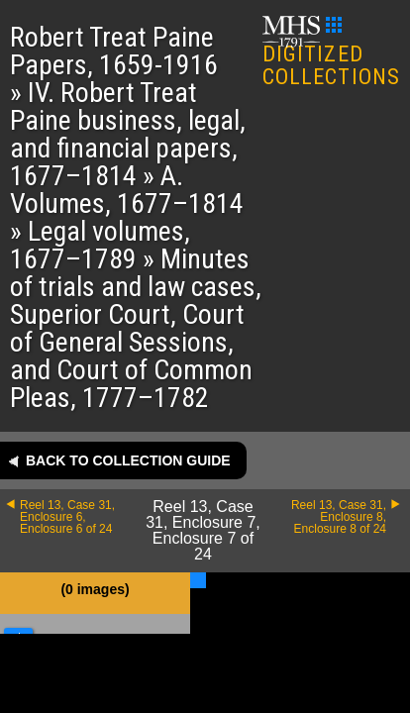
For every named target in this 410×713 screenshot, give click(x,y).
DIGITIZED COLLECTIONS (331, 53)
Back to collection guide (128, 460)
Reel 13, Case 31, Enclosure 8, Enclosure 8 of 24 (338, 517)
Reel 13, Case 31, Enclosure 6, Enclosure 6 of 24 (67, 517)
